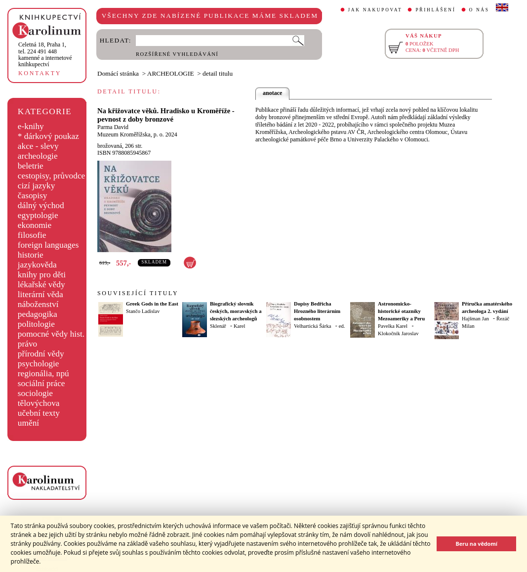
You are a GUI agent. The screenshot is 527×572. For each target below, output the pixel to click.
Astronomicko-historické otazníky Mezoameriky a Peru (401, 311)
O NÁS (479, 9)
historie (30, 255)
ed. (342, 326)
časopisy (32, 195)
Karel (239, 326)
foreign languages (48, 245)
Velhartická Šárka (312, 326)
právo (27, 344)
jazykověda (37, 264)
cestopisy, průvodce (51, 175)
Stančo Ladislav (143, 311)
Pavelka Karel (392, 326)
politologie (36, 324)
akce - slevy (38, 146)
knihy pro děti (42, 274)
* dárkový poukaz (48, 136)
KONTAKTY (39, 73)
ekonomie (34, 225)
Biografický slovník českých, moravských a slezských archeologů (236, 311)
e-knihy (31, 126)
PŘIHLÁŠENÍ (435, 9)
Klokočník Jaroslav (398, 333)
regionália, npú (43, 373)
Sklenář (218, 326)
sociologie (35, 393)
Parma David (112, 127)
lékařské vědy (41, 284)
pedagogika (37, 314)
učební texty (39, 413)
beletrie (30, 166)
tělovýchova (39, 403)
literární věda (40, 294)
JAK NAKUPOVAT (375, 9)
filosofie (32, 235)
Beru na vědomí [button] (476, 543)
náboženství (38, 304)
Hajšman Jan (475, 318)
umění (28, 423)
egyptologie (38, 215)
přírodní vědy (41, 353)
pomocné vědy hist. (51, 334)
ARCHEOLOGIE (170, 73)
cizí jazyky (36, 185)
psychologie (38, 363)
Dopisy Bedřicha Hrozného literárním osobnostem (317, 311)
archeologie (38, 156)
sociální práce (41, 383)
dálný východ (41, 205)
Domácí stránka (118, 73)
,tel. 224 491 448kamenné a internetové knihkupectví (45, 54)
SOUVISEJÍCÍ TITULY (137, 293)
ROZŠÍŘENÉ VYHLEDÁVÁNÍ (177, 54)
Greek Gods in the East (152, 304)
